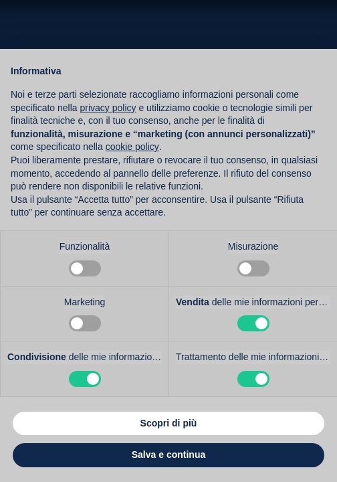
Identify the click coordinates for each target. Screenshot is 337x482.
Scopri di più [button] (168, 423)
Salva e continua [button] (168, 454)
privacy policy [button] (108, 107)
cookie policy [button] (132, 146)
